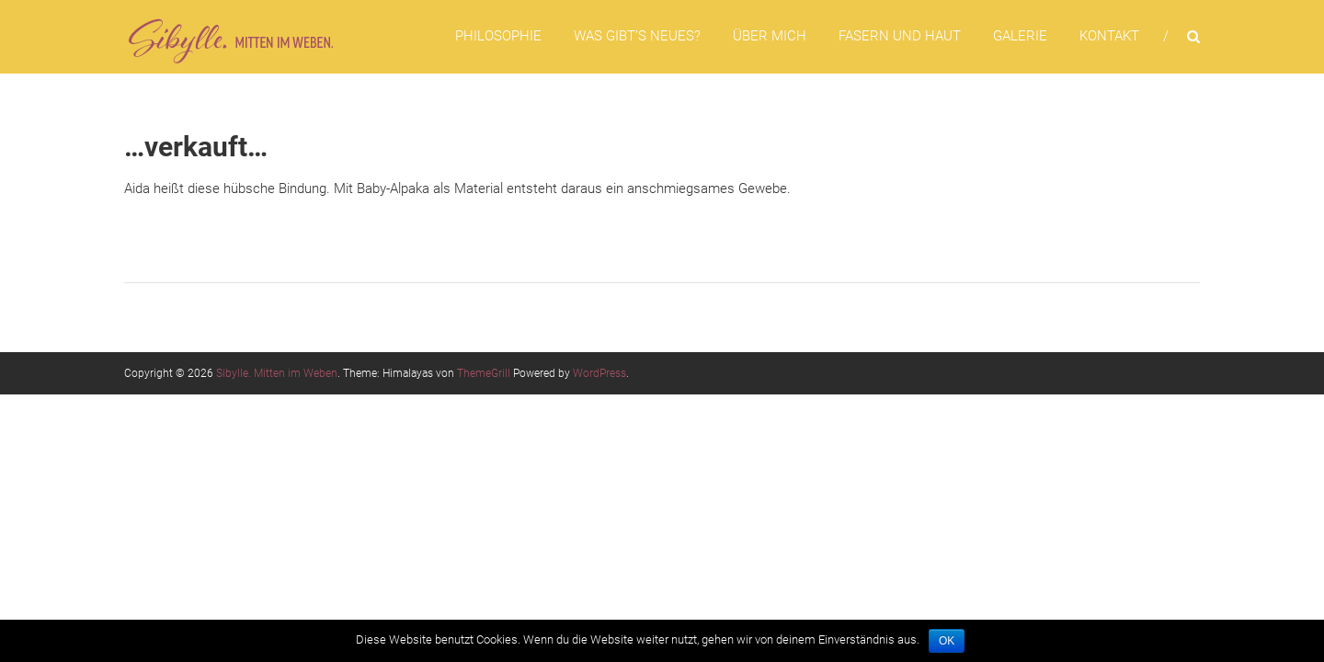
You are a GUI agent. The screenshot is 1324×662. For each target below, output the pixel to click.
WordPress (599, 373)
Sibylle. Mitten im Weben (276, 373)
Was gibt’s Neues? (637, 36)
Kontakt (1109, 36)
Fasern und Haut (900, 36)
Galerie (1020, 36)
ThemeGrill (483, 373)
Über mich (769, 36)
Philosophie (498, 36)
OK (946, 640)
